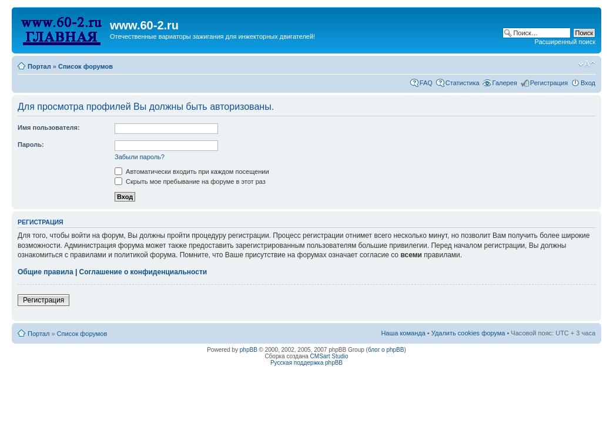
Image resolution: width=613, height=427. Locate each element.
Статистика (462, 82)
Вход (588, 82)
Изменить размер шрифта (586, 64)
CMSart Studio (329, 356)
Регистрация (549, 82)
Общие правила (45, 272)
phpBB (248, 350)
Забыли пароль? (140, 156)
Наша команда (403, 333)
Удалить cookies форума (468, 333)
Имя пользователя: (49, 127)
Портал (39, 66)
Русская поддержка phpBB (306, 362)
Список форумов (85, 66)
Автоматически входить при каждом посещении (192, 171)
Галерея (505, 82)
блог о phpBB (386, 350)
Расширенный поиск (564, 41)
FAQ (426, 82)
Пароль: (31, 144)
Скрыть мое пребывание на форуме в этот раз (190, 181)
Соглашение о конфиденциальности (143, 272)
